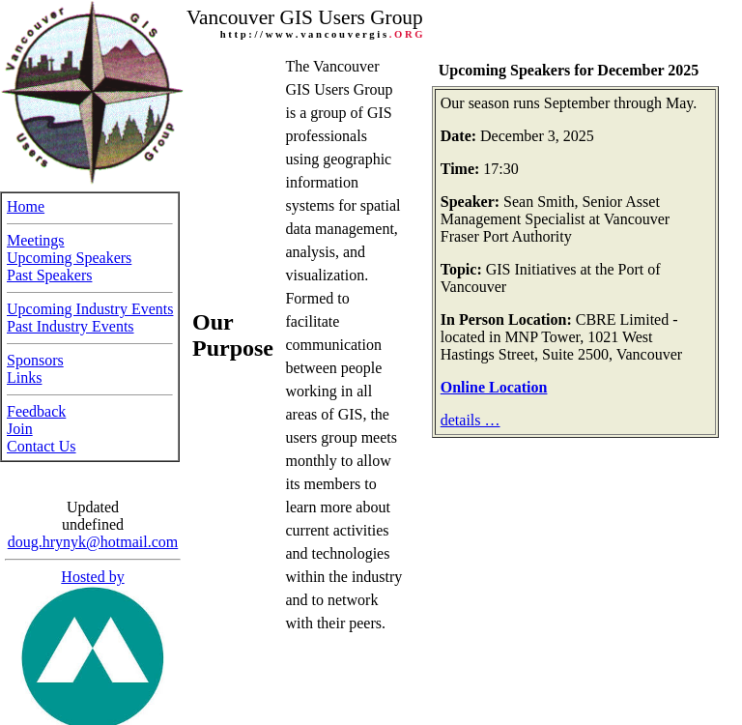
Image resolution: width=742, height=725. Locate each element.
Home (25, 200)
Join (20, 423)
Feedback (36, 405)
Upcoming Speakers (69, 252)
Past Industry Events (70, 320)
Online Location (494, 387)
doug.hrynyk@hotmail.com (93, 531)
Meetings (36, 234)
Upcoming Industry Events (90, 303)
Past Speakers (49, 269)
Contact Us (41, 440)
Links (24, 371)
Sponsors (35, 354)
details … (470, 420)
